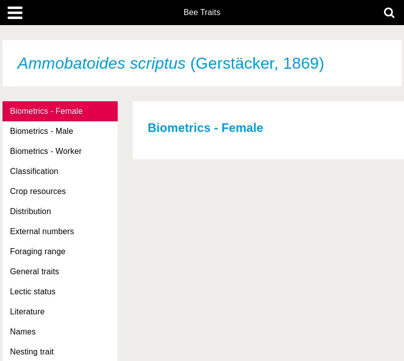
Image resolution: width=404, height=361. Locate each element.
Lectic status (33, 291)
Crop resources (38, 191)
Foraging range (38, 251)
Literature (27, 311)
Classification (34, 171)
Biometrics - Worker (46, 151)
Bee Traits (202, 13)
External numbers (42, 231)
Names (23, 331)
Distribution (30, 211)
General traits (34, 271)
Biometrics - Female (46, 111)
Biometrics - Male (41, 131)
